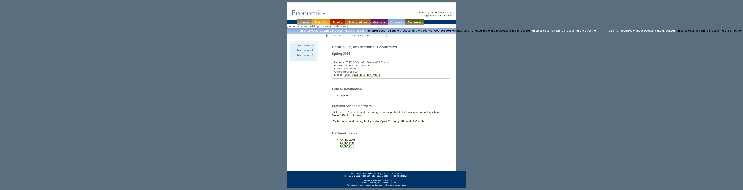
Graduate (379, 22)
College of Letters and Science (436, 15)
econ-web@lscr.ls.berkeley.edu (392, 185)
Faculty (338, 22)
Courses (397, 22)
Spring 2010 (347, 145)
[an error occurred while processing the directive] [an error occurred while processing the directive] (448, 30)
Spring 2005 (347, 139)
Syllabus (345, 95)
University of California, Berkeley (435, 12)
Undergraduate (358, 22)
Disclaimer (387, 180)
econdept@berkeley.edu (399, 176)
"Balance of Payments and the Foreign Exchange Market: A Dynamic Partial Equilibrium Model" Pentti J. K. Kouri (386, 114)
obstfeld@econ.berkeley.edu (362, 74)
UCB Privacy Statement (371, 180)
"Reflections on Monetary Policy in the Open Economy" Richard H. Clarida (378, 121)
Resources (415, 22)
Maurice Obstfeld (359, 65)
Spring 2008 (347, 142)
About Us (321, 22)
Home (305, 22)
